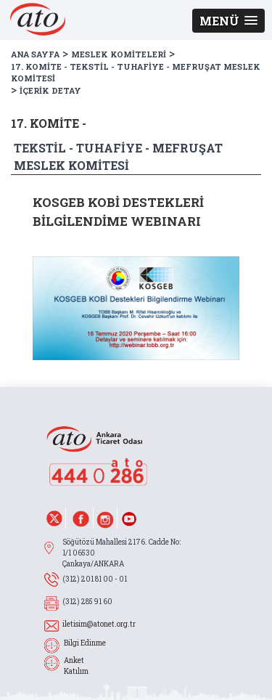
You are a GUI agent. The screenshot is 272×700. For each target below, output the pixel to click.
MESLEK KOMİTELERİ (118, 54)
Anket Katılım (76, 666)
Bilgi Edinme (85, 643)
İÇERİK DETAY (50, 90)
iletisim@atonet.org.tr (99, 624)
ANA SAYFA (35, 54)
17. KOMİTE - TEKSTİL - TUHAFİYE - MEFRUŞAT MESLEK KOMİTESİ (135, 72)
